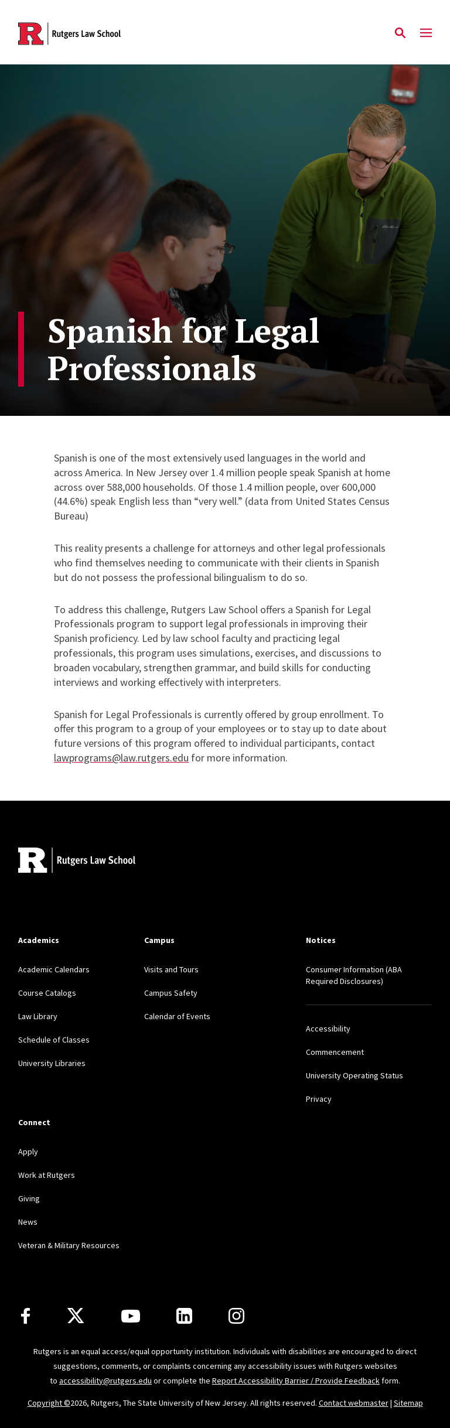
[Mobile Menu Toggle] (426, 33)
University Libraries (52, 1063)
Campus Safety (170, 993)
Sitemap (408, 1403)
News (28, 1222)
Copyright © (49, 1403)
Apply (28, 1151)
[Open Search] (400, 33)
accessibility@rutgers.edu (105, 1380)
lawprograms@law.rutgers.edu (121, 757)
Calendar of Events (177, 1016)
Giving (29, 1198)
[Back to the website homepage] (69, 33)
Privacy (319, 1099)
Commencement (335, 1052)
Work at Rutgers (46, 1175)
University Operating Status (354, 1075)
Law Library (37, 1016)
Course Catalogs (47, 993)
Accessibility (328, 1028)
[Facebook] (25, 1316)
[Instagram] (236, 1316)
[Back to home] (95, 862)
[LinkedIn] (184, 1316)
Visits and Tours (171, 969)
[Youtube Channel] (130, 1316)
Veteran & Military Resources (69, 1245)
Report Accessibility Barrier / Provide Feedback (296, 1380)
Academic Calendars (54, 969)
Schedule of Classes (54, 1039)
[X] (75, 1316)
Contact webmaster (353, 1403)
